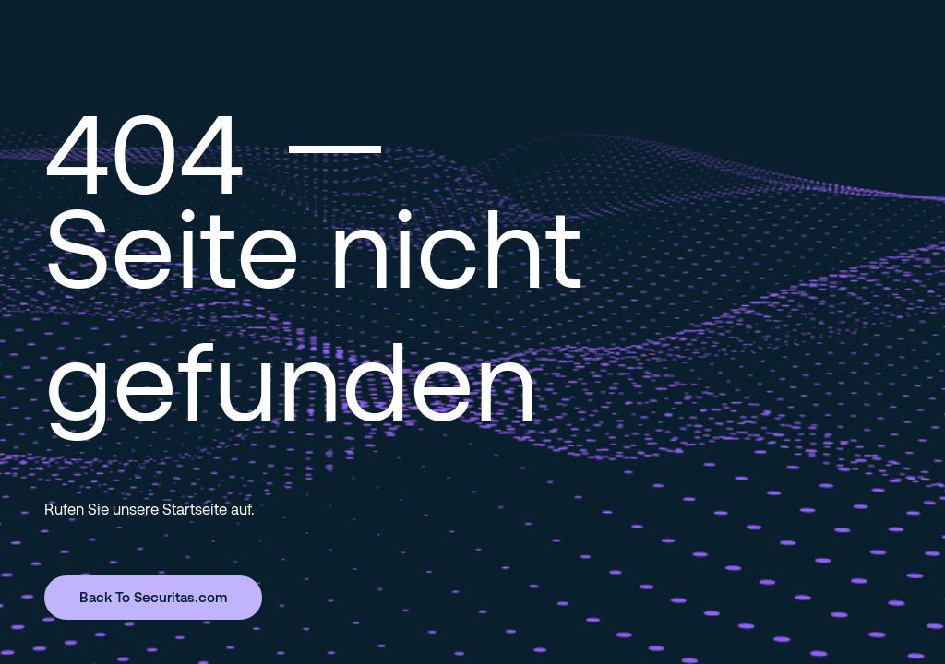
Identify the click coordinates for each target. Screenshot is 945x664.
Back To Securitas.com (153, 596)
